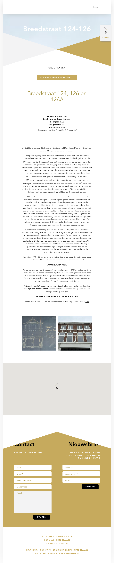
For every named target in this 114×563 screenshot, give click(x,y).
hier (87, 301)
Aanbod (105, 38)
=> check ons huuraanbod (57, 79)
